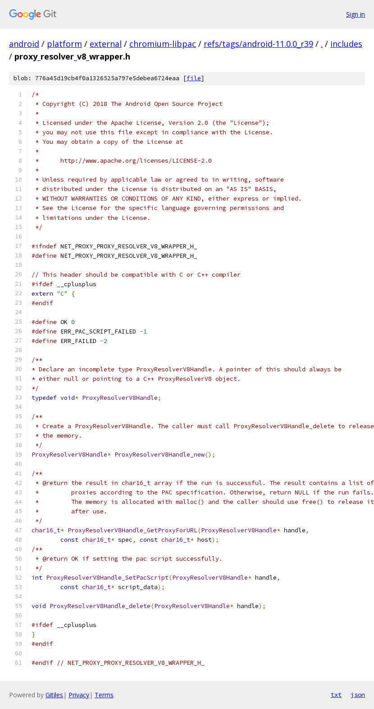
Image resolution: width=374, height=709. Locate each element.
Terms (104, 695)
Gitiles (54, 695)
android (24, 43)
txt (336, 695)
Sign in (355, 14)
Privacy (78, 695)
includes (346, 43)
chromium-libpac (162, 43)
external (106, 43)
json (358, 695)
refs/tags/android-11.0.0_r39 (258, 43)
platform (64, 43)
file (194, 78)
